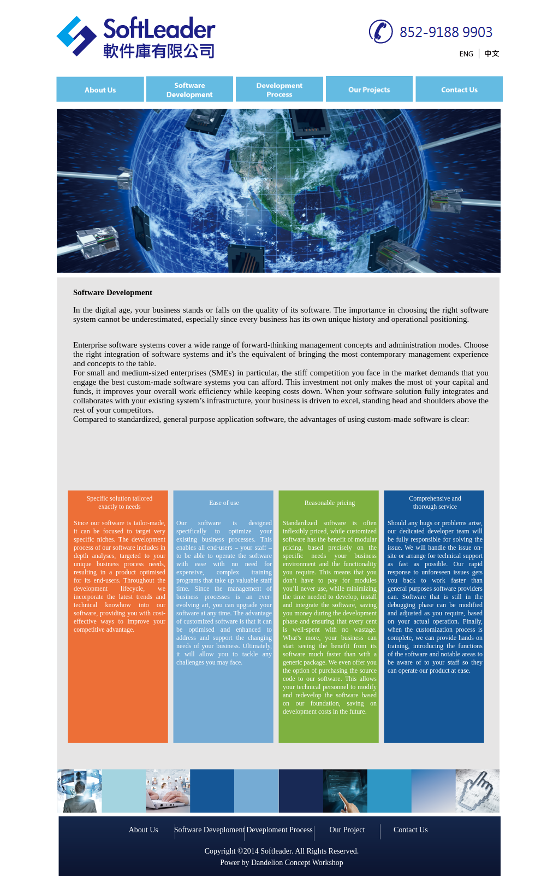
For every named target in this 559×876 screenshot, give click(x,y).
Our (336, 830)
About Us (143, 830)
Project (354, 830)
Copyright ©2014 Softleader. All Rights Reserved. (282, 851)
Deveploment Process (279, 830)
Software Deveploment (209, 830)
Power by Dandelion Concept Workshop (281, 863)
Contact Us (411, 830)
